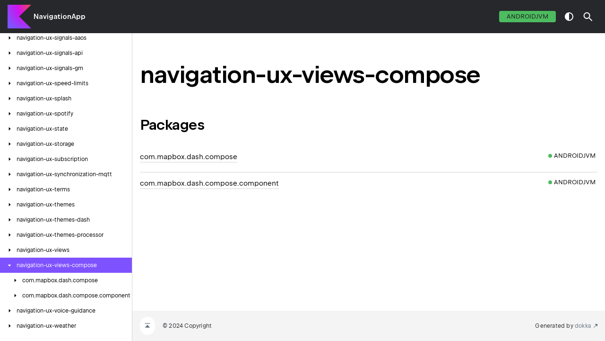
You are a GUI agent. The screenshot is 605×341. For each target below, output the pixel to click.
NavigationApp (60, 16)
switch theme (569, 16)
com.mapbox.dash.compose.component (209, 183)
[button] (588, 16)
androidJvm (527, 16)
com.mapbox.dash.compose (188, 157)
